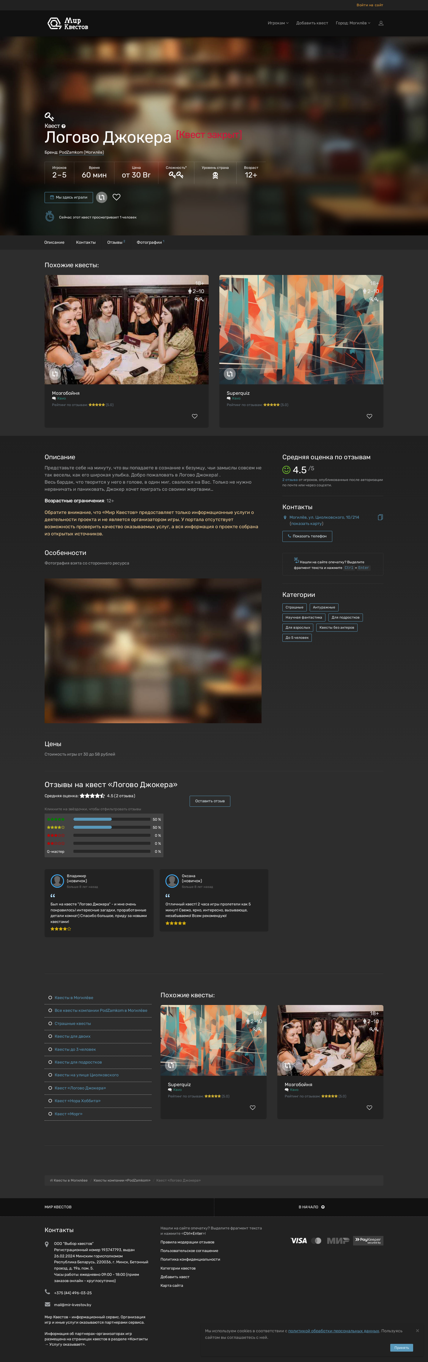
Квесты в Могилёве (70, 997)
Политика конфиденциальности (190, 1259)
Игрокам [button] (278, 23)
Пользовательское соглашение (189, 1250)
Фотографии (150, 242)
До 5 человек (297, 638)
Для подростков (346, 617)
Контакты (86, 242)
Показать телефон (307, 536)
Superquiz (238, 393)
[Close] (417, 1330)
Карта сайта (171, 1285)
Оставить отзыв (210, 801)
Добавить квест (312, 23)
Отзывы (116, 242)
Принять (401, 1348)
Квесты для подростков (75, 1062)
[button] (256, 583)
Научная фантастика (304, 617)
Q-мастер (55, 851)
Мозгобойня (66, 393)
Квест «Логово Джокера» (77, 1088)
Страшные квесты (69, 1023)
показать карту (306, 523)
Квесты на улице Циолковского (83, 1075)
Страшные (294, 607)
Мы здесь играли (68, 197)
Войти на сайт (370, 5)
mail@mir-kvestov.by (72, 1305)
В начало (312, 1207)
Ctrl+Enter (193, 1233)
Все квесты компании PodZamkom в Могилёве (97, 1010)
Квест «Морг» (65, 1113)
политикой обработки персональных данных (333, 1330)
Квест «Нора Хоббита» (74, 1100)
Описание (54, 242)
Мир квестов (58, 1207)
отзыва (290, 480)
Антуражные (324, 607)
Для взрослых (298, 627)
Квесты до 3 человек (72, 1049)
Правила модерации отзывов (187, 1242)
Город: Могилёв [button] (353, 23)
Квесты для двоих (69, 1036)
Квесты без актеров (337, 627)
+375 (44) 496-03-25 (73, 1293)
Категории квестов (178, 1268)
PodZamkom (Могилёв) (81, 152)
